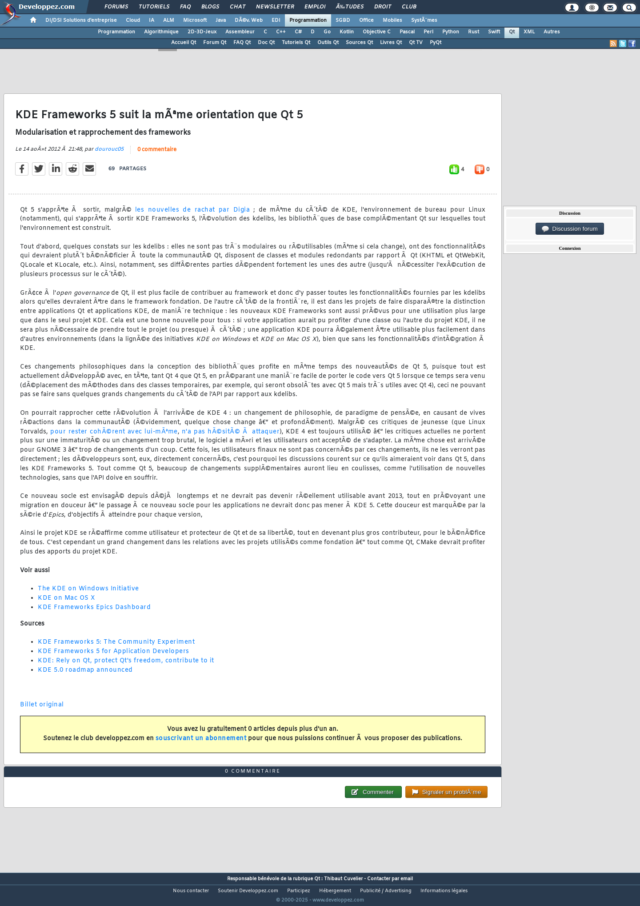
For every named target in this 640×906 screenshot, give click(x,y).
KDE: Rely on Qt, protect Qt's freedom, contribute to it (126, 666)
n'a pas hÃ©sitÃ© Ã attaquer (231, 437)
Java (221, 20)
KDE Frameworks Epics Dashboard (94, 613)
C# (298, 32)
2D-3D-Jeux (202, 32)
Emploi (315, 7)
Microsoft (195, 20)
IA (151, 20)
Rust (473, 32)
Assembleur (240, 32)
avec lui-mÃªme (153, 437)
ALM (168, 20)
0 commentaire (156, 155)
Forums (116, 7)
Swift (494, 32)
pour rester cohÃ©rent (87, 437)
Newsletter (275, 7)
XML (529, 32)
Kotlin (347, 32)
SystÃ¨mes (424, 20)
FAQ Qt (242, 43)
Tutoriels (154, 7)
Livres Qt (391, 43)
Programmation (308, 20)
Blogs (210, 7)
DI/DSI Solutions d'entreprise (81, 20)
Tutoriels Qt (296, 43)
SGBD (343, 20)
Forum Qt (214, 43)
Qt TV (416, 43)
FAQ (185, 7)
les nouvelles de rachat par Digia (192, 215)
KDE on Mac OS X (67, 604)
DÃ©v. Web (249, 20)
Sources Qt (359, 43)
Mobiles (392, 20)
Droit (382, 7)
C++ (281, 32)
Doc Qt (266, 43)
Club (409, 7)
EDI (276, 20)
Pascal (407, 32)
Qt (512, 32)
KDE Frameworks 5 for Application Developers (113, 657)
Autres (552, 32)
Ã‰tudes (349, 7)
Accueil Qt (183, 43)
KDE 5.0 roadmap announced (85, 675)
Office (366, 20)
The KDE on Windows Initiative (88, 594)
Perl (428, 32)
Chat (237, 7)
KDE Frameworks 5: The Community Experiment (116, 648)
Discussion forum (570, 229)
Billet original (42, 710)
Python (450, 32)
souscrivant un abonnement (201, 744)
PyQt (435, 43)
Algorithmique (161, 32)
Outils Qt (328, 43)
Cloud (133, 20)
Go (327, 32)
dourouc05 (109, 154)
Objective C (377, 32)
